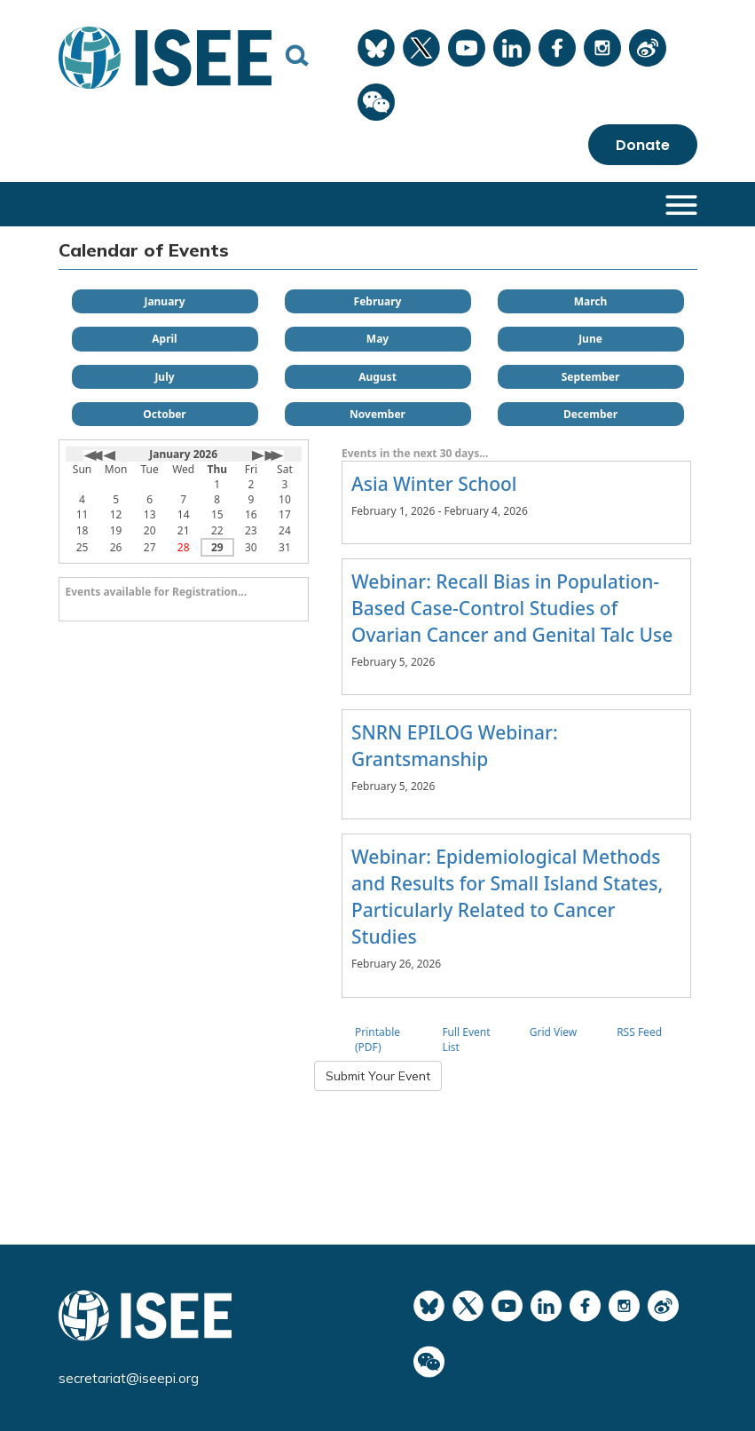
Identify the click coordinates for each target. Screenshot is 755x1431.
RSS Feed (639, 1032)
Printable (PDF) (377, 1039)
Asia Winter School (434, 483)
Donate (643, 144)
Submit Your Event (378, 1076)
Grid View (554, 1032)
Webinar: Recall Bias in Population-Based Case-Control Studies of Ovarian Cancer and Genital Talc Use (511, 608)
